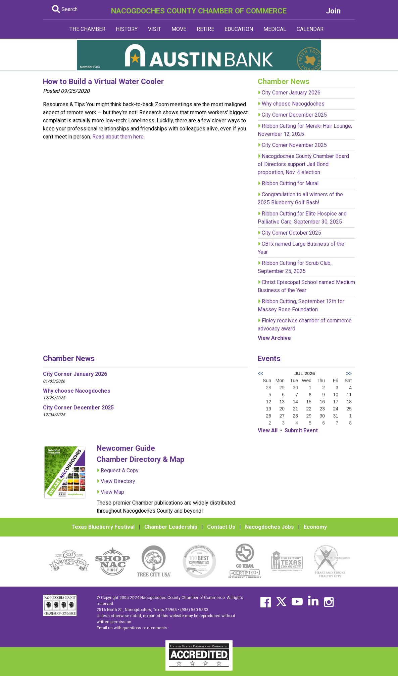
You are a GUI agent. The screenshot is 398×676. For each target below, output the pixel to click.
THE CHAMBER (87, 29)
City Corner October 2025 (291, 233)
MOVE (178, 29)
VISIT (154, 29)
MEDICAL (274, 29)
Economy (315, 527)
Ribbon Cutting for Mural (290, 183)
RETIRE (205, 29)
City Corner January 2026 (291, 92)
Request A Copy (120, 470)
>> (349, 373)
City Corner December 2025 (294, 115)
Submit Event (301, 430)
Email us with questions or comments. (132, 628)
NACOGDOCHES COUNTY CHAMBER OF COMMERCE (199, 10)
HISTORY (127, 29)
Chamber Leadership (170, 527)
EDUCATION (239, 29)
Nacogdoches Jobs (269, 527)
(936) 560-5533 (194, 609)
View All (268, 430)
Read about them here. (118, 136)
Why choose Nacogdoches (293, 104)
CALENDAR (310, 29)
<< (260, 373)
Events (269, 358)
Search (65, 9)
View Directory (118, 481)
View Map (112, 492)
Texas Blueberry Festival (103, 527)
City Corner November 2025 (294, 145)
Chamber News (69, 358)
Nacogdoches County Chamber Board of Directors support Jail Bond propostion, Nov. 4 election (303, 164)
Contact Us (221, 527)
